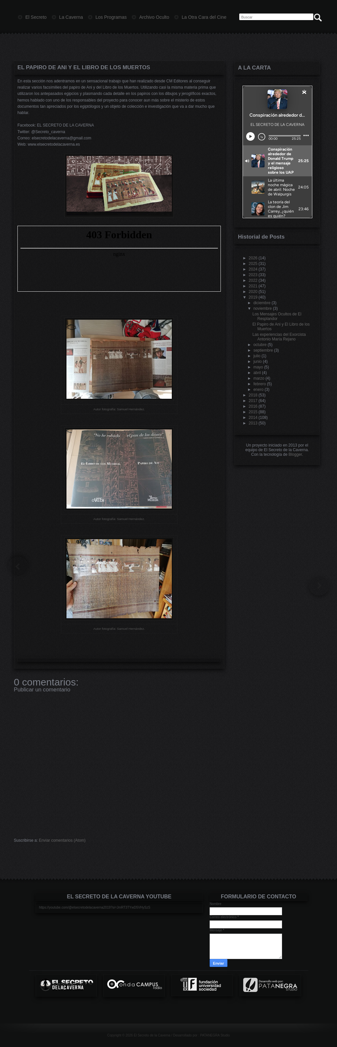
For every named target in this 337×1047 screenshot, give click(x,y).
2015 (253, 412)
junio (257, 361)
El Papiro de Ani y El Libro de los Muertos (83, 67)
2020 (253, 291)
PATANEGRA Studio (215, 1035)
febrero (259, 384)
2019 (253, 297)
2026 (253, 258)
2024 (253, 269)
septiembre (263, 350)
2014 (253, 417)
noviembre (262, 308)
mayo (258, 367)
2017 (253, 400)
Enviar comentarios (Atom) (62, 840)
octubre (260, 344)
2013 (253, 423)
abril (257, 372)
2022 (253, 280)
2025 (253, 263)
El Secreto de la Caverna (152, 1035)
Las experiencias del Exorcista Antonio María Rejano (279, 336)
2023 (253, 275)
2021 (253, 286)
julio (256, 356)
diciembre (262, 303)
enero (258, 389)
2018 (253, 395)
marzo (258, 378)
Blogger (295, 454)
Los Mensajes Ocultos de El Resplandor (276, 316)
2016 (253, 406)
